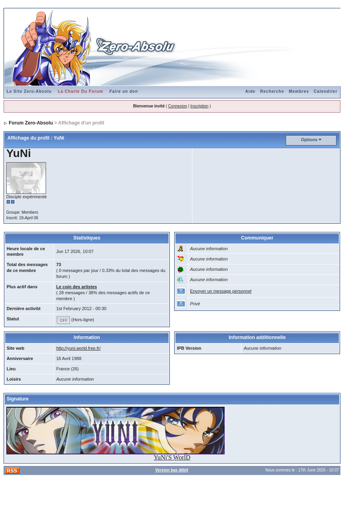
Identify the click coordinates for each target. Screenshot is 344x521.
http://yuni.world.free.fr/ (78, 348)
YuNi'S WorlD (172, 457)
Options (309, 139)
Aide (250, 91)
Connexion (177, 106)
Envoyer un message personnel (221, 291)
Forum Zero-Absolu (31, 123)
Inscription (199, 106)
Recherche (272, 91)
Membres (299, 91)
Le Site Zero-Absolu (29, 91)
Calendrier (325, 91)
